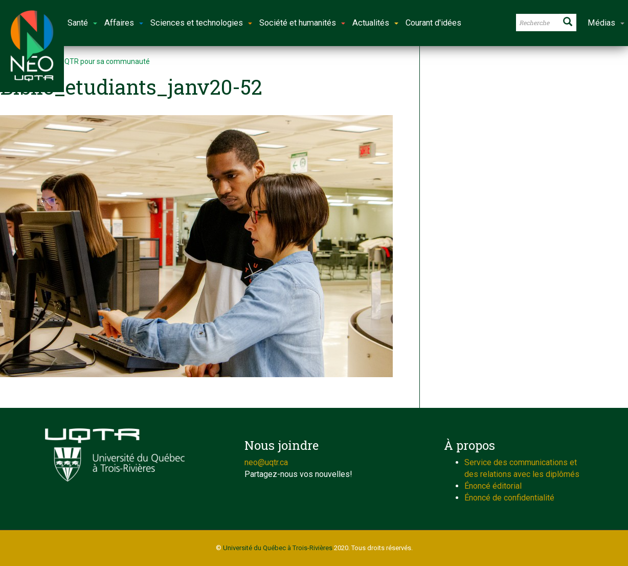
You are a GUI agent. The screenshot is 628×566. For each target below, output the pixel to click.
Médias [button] (606, 23)
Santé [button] (82, 23)
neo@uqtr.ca (266, 462)
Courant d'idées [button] (433, 23)
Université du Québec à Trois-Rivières (277, 548)
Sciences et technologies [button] (201, 23)
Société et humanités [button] (302, 23)
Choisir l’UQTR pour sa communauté (91, 61)
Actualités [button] (375, 23)
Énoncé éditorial (493, 486)
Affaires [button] (123, 23)
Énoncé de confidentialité (509, 498)
